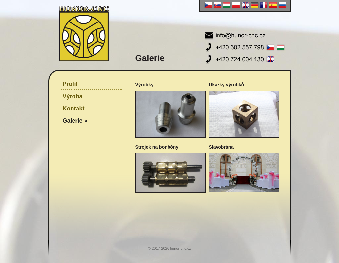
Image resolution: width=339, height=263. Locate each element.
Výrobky (144, 84)
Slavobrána (221, 147)
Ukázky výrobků (226, 84)
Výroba (73, 96)
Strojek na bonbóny (157, 147)
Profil (70, 84)
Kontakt (74, 108)
